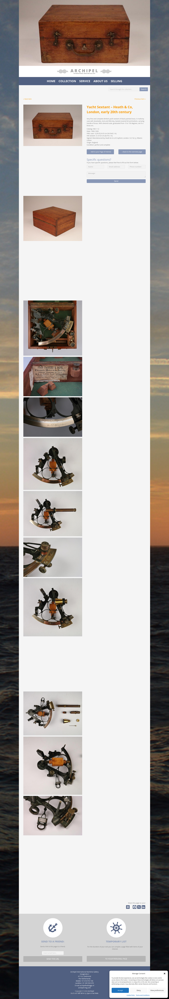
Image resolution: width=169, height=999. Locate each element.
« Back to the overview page (132, 152)
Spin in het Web (92, 993)
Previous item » (140, 99)
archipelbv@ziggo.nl (87, 985)
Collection (67, 81)
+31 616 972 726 (87, 981)
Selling (116, 81)
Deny (139, 990)
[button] (164, 973)
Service (84, 81)
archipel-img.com (84, 988)
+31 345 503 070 (88, 983)
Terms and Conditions (143, 995)
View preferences (157, 990)
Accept (120, 990)
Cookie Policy (131, 995)
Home (51, 81)
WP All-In (81, 993)
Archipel (91, 991)
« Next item (27, 99)
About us (101, 81)
